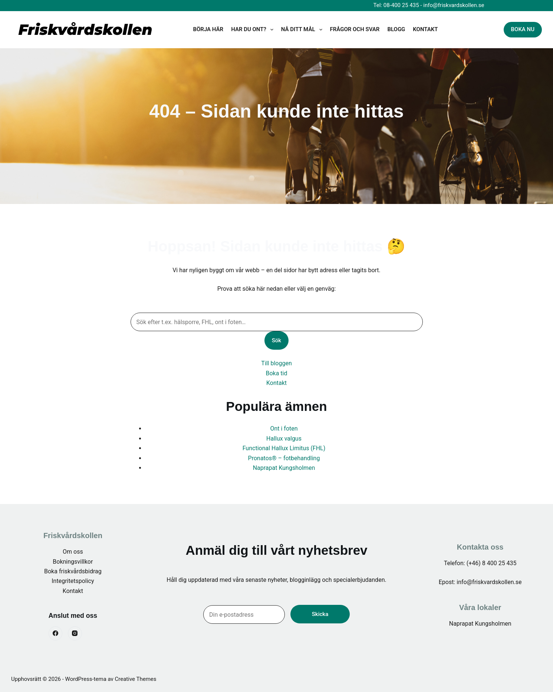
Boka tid (276, 373)
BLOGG (396, 29)
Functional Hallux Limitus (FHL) (284, 448)
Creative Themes (136, 679)
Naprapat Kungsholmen (284, 467)
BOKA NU (522, 29)
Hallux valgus (284, 438)
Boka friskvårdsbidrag (73, 571)
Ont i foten (283, 428)
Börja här (208, 29)
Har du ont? (253, 29)
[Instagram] (75, 633)
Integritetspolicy (73, 580)
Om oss (73, 551)
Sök (276, 340)
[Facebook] (56, 633)
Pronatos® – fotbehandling (284, 458)
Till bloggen (276, 363)
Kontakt (276, 382)
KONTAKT (425, 29)
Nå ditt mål (303, 29)
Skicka (320, 614)
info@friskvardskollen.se (453, 5)
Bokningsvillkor (73, 561)
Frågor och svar (355, 29)
